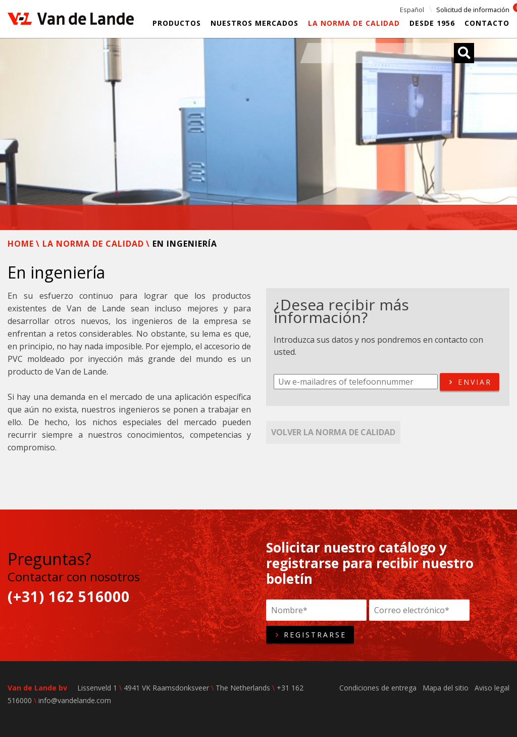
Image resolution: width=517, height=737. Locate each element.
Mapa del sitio (446, 688)
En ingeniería (184, 243)
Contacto (486, 23)
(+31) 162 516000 (69, 596)
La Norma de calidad (354, 23)
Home (21, 243)
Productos (176, 23)
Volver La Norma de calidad (333, 432)
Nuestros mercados (254, 23)
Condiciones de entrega (378, 688)
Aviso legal (492, 688)
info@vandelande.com (74, 700)
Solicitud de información (472, 9)
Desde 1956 (432, 23)
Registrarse (310, 634)
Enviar (469, 382)
